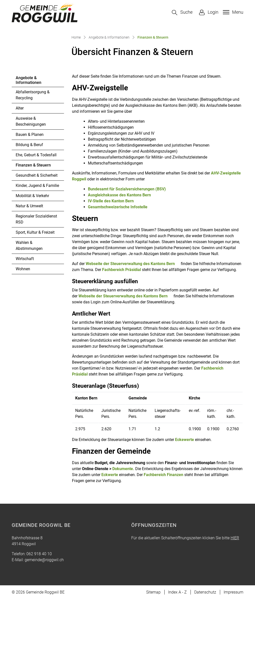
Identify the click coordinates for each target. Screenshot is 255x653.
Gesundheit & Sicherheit (37, 229)
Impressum (233, 646)
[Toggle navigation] (232, 12)
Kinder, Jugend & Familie (37, 239)
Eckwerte (109, 528)
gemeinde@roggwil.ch (44, 613)
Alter (20, 162)
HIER (235, 591)
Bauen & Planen (30, 188)
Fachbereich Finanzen (163, 528)
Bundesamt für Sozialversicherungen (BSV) (129, 242)
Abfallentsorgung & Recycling (33, 148)
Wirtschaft (25, 312)
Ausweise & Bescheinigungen (31, 175)
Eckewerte (184, 493)
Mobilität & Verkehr (32, 249)
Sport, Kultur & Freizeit (35, 286)
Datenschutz (205, 646)
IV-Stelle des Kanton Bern (113, 254)
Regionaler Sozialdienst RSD (36, 273)
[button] (182, 12)
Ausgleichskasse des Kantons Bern (122, 248)
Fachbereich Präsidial (121, 323)
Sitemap (153, 646)
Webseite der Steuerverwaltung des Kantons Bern (133, 317)
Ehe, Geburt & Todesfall (36, 208)
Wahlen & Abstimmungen (29, 299)
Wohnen (23, 322)
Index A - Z (177, 646)
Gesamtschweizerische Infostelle (120, 260)
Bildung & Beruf (29, 198)
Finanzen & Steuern (33, 220)
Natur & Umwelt (29, 259)
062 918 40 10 (39, 607)
